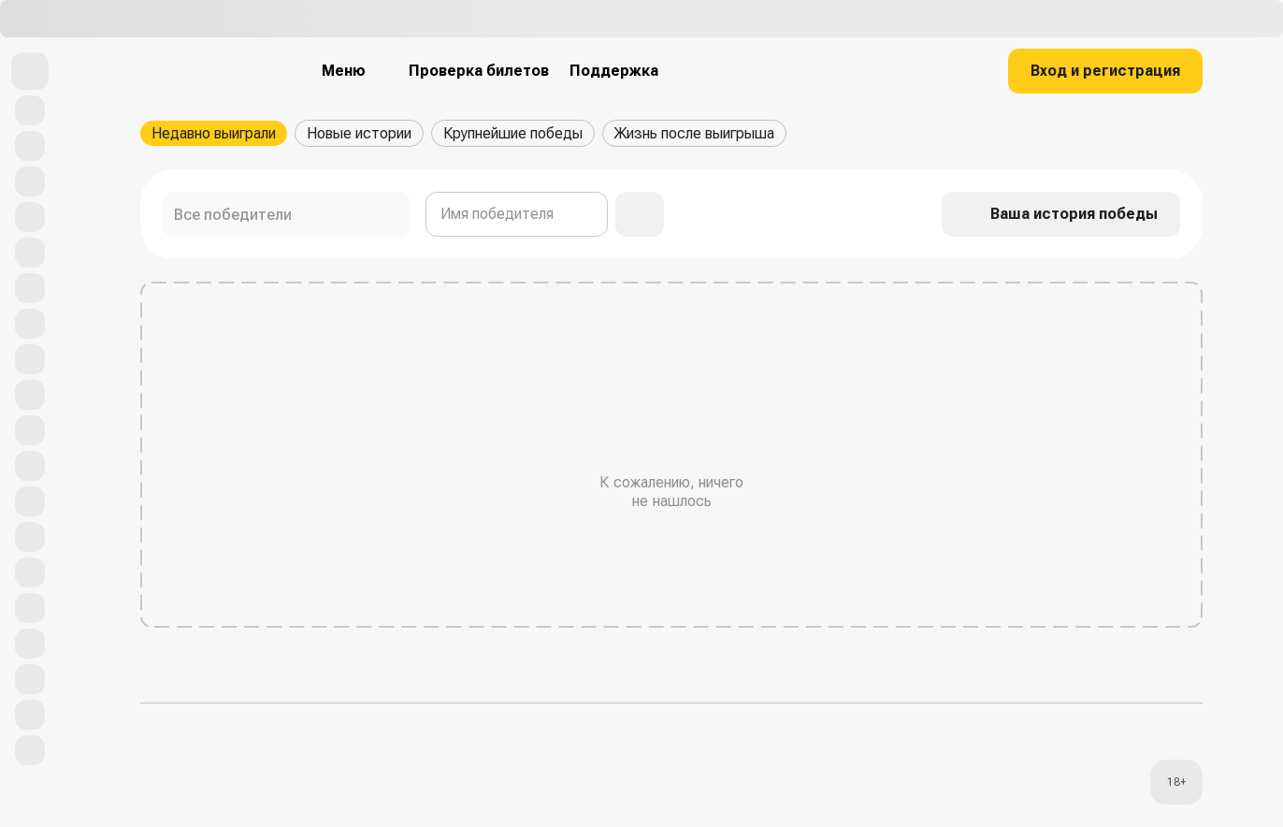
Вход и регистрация (1105, 71)
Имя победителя (497, 214)
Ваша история (1061, 214)
